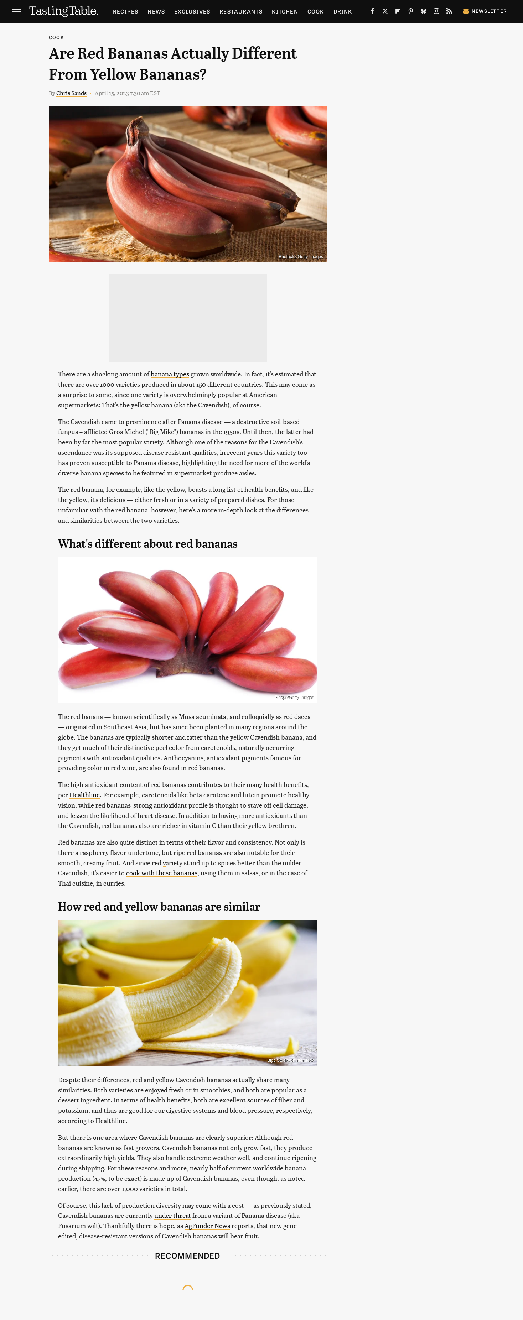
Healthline (84, 794)
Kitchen (285, 11)
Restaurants (241, 11)
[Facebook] (372, 12)
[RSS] (449, 12)
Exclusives (192, 11)
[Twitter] (385, 12)
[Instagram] (436, 12)
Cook (315, 11)
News (156, 11)
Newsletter (484, 10)
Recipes (125, 11)
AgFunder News (207, 1225)
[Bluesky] (423, 12)
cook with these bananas (161, 872)
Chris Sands (71, 93)
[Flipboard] (398, 12)
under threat (172, 1215)
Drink (342, 11)
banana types (170, 373)
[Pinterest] (410, 12)
